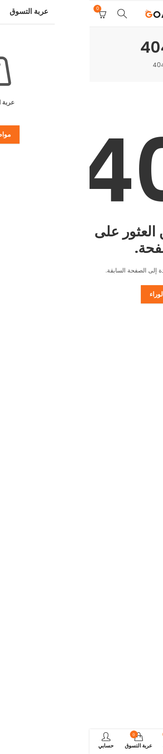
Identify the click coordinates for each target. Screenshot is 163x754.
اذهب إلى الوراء (81, 294)
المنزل (92, 65)
